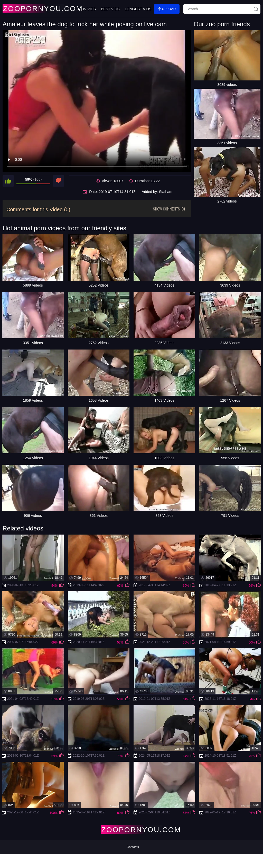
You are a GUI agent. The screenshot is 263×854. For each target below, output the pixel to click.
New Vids (87, 9)
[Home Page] (33, 8)
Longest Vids (138, 9)
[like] (8, 181)
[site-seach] (255, 9)
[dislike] (58, 181)
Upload (167, 9)
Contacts (133, 847)
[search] (221, 9)
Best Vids (110, 9)
